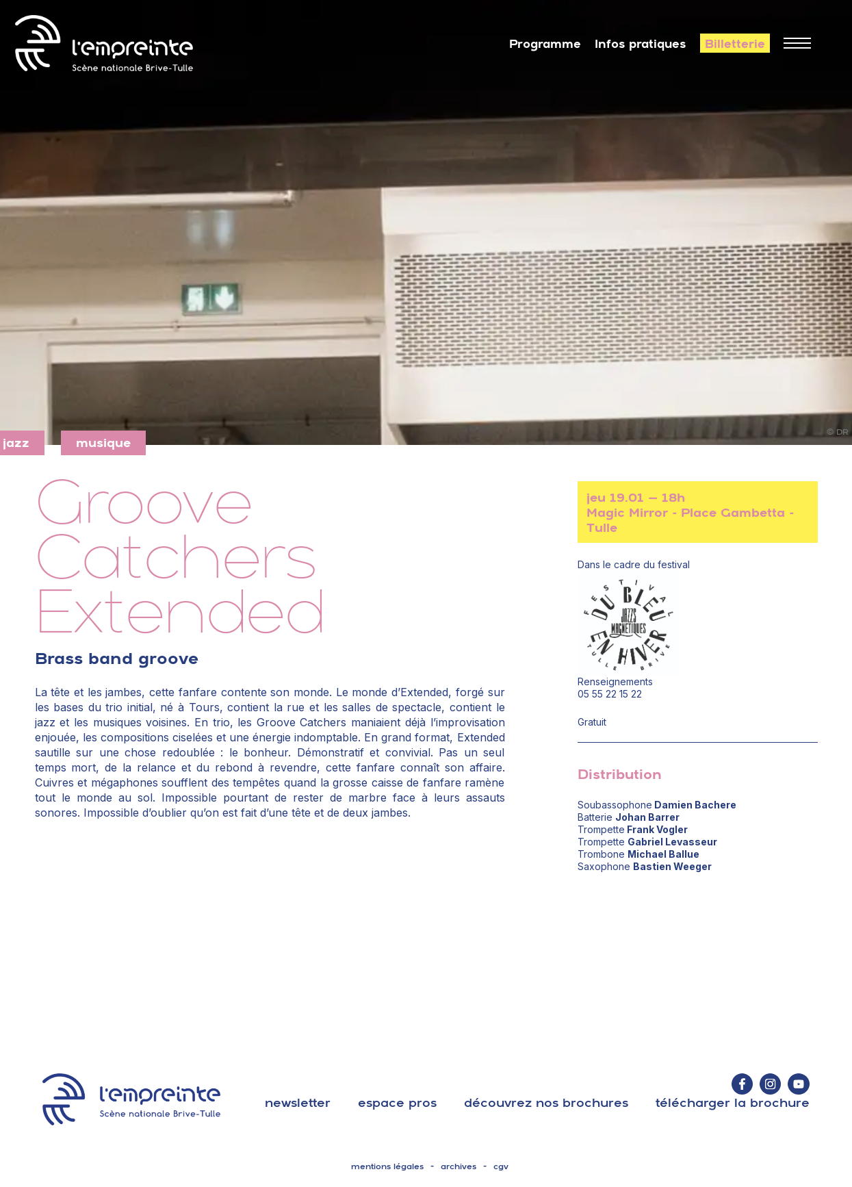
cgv (500, 1166)
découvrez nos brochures (546, 1102)
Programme (545, 44)
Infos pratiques (640, 44)
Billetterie (735, 44)
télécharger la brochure (733, 1102)
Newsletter (298, 1102)
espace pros (397, 1102)
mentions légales (387, 1166)
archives (458, 1166)
